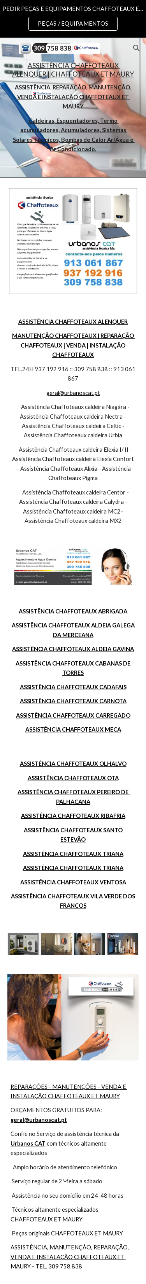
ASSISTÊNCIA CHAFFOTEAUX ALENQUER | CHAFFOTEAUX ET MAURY (73, 69)
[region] (73, 18)
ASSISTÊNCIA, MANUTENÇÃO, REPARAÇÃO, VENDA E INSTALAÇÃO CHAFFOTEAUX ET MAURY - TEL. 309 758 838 (70, 1257)
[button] (9, 48)
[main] (73, 107)
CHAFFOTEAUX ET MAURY (47, 1219)
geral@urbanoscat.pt (73, 393)
